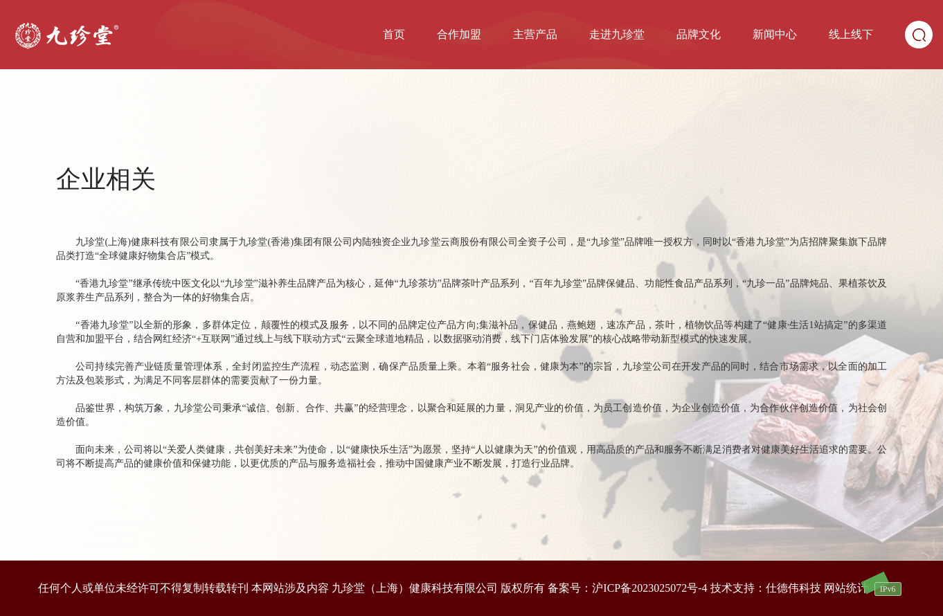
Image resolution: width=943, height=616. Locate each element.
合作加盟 (459, 34)
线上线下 (851, 34)
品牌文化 (698, 34)
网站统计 (846, 588)
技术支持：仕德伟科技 (765, 588)
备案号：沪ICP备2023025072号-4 (627, 588)
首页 (394, 34)
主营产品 (535, 34)
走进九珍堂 (617, 34)
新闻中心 (775, 34)
